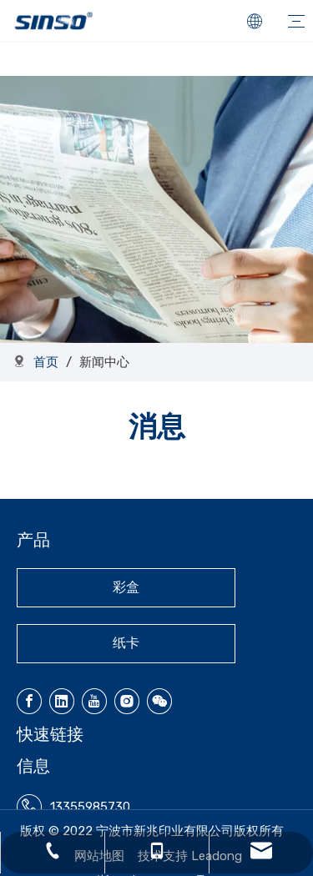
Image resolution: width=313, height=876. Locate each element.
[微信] (159, 701)
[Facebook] (29, 701)
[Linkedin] (61, 701)
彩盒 (126, 587)
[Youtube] (94, 701)
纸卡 (126, 643)
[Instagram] (126, 701)
